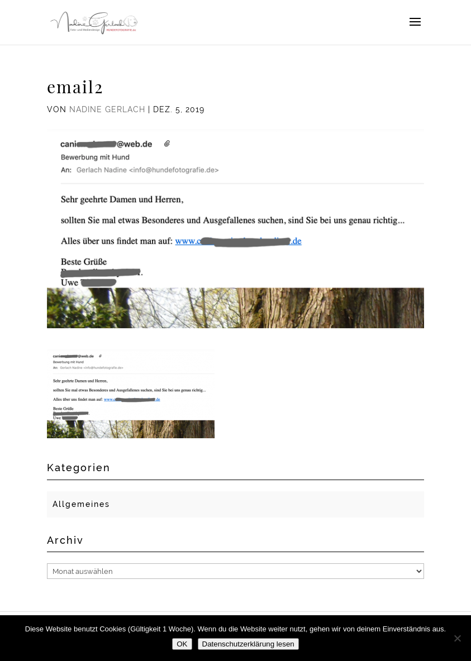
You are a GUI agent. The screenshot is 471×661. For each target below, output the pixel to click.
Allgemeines (81, 504)
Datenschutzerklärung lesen (248, 644)
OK (182, 644)
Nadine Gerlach (107, 109)
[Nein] (457, 638)
